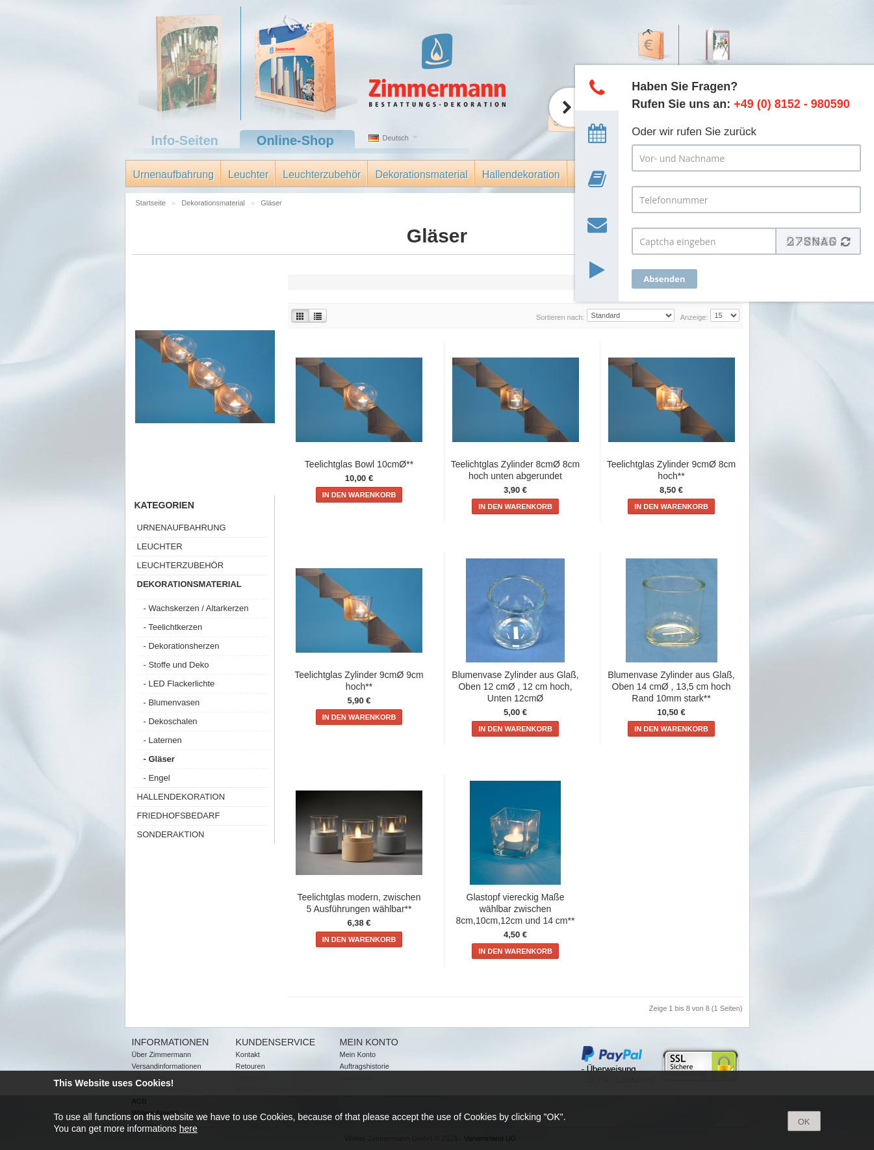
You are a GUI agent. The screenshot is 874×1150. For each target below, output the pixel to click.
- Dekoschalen (171, 721)
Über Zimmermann (162, 1054)
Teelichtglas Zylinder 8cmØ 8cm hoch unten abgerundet (515, 470)
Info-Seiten (184, 140)
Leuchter (248, 174)
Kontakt (248, 1054)
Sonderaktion (171, 834)
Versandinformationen (166, 1066)
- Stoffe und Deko (176, 665)
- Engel (157, 778)
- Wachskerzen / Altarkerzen (196, 608)
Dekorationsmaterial (421, 174)
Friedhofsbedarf (178, 815)
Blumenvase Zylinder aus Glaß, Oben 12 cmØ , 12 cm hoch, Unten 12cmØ (515, 686)
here (188, 1128)
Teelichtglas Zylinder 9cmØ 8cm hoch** (671, 470)
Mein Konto (358, 1054)
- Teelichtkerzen (173, 627)
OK (804, 1122)
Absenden (664, 279)
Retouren (250, 1066)
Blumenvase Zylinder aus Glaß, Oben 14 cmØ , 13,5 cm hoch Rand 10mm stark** (671, 686)
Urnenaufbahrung (173, 174)
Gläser (271, 203)
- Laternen (163, 740)
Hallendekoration (521, 174)
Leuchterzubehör (322, 174)
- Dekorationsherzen (182, 646)
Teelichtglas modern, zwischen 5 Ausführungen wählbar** (359, 903)
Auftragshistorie (364, 1066)
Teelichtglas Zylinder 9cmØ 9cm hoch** (358, 681)
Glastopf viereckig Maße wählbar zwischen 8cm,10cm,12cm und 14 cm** (515, 909)
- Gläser (159, 759)
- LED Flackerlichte (179, 683)
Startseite (152, 203)
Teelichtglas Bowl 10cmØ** (359, 464)
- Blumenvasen (172, 702)
